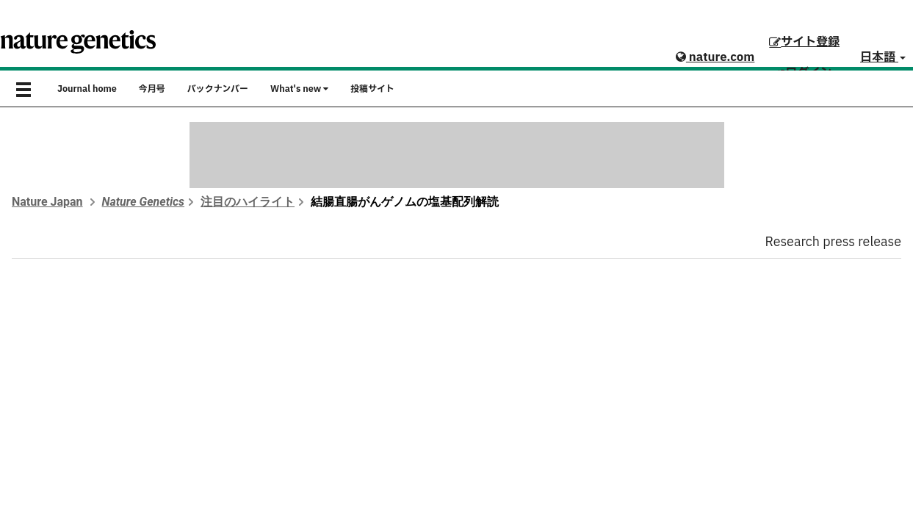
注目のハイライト (248, 202)
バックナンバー (217, 89)
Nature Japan (47, 202)
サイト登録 (804, 42)
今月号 (152, 89)
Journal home (87, 89)
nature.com (715, 57)
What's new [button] (299, 89)
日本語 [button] (883, 57)
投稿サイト (372, 89)
